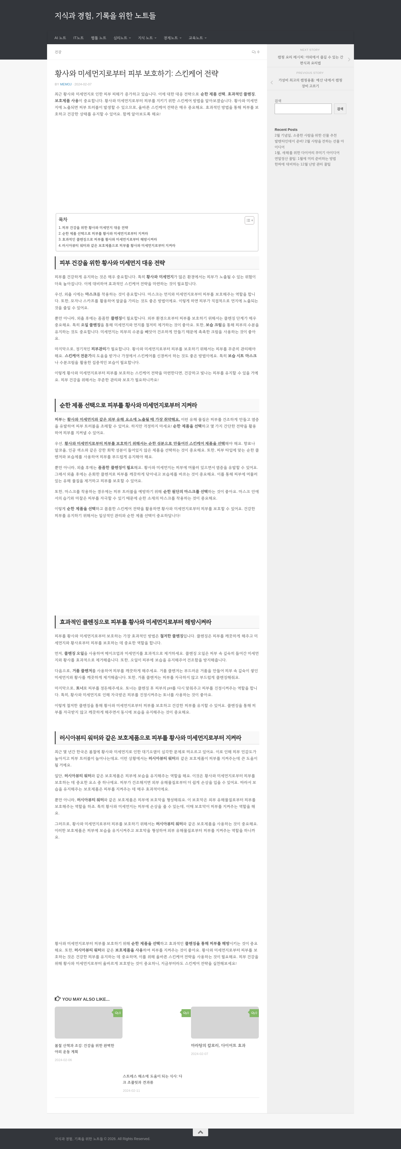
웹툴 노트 (98, 38)
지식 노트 (145, 38)
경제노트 (171, 38)
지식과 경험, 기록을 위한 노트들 (105, 15)
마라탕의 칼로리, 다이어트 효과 (218, 1045)
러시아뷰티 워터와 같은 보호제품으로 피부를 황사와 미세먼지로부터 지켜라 (118, 245)
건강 (58, 52)
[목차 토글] (247, 220)
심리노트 (120, 38)
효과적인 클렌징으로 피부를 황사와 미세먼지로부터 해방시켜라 (109, 239)
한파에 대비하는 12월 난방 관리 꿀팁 (303, 164)
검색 (278, 101)
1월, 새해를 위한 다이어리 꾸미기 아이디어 (307, 153)
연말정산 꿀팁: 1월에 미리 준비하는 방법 (305, 158)
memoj (66, 84)
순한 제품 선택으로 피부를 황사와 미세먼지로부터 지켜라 (105, 233)
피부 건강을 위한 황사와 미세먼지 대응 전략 (95, 227)
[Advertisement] (157, 166)
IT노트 (78, 38)
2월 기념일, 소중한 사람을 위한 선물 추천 (306, 135)
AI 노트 (60, 38)
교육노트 (196, 38)
